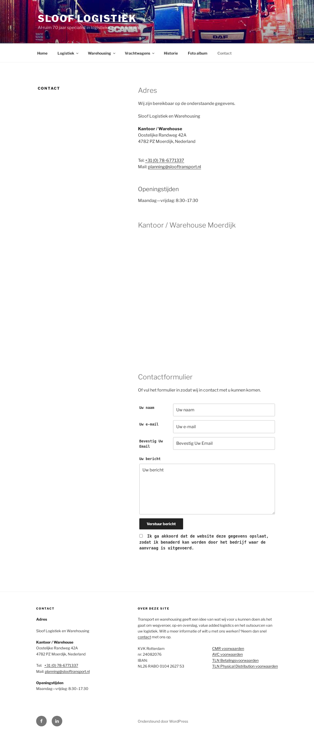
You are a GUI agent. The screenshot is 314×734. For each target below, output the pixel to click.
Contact (224, 53)
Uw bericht (150, 459)
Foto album (197, 53)
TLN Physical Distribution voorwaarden (245, 666)
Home (42, 53)
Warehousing (102, 53)
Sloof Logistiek (87, 18)
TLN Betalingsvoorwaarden (235, 660)
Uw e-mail (149, 424)
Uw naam (146, 407)
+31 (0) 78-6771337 (164, 160)
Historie (171, 53)
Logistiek (68, 53)
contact (144, 637)
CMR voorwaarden (228, 648)
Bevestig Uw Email (151, 443)
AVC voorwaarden (227, 654)
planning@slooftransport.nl (174, 166)
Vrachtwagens (140, 53)
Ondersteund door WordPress (163, 721)
